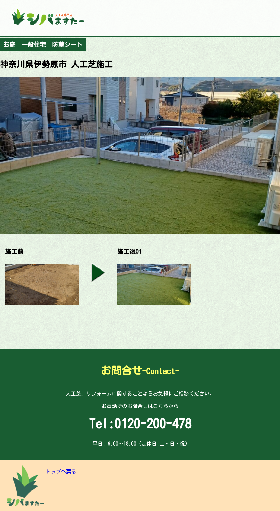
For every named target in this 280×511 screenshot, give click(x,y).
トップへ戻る (61, 471)
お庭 (9, 44)
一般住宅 (34, 44)
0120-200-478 (152, 423)
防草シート (67, 44)
